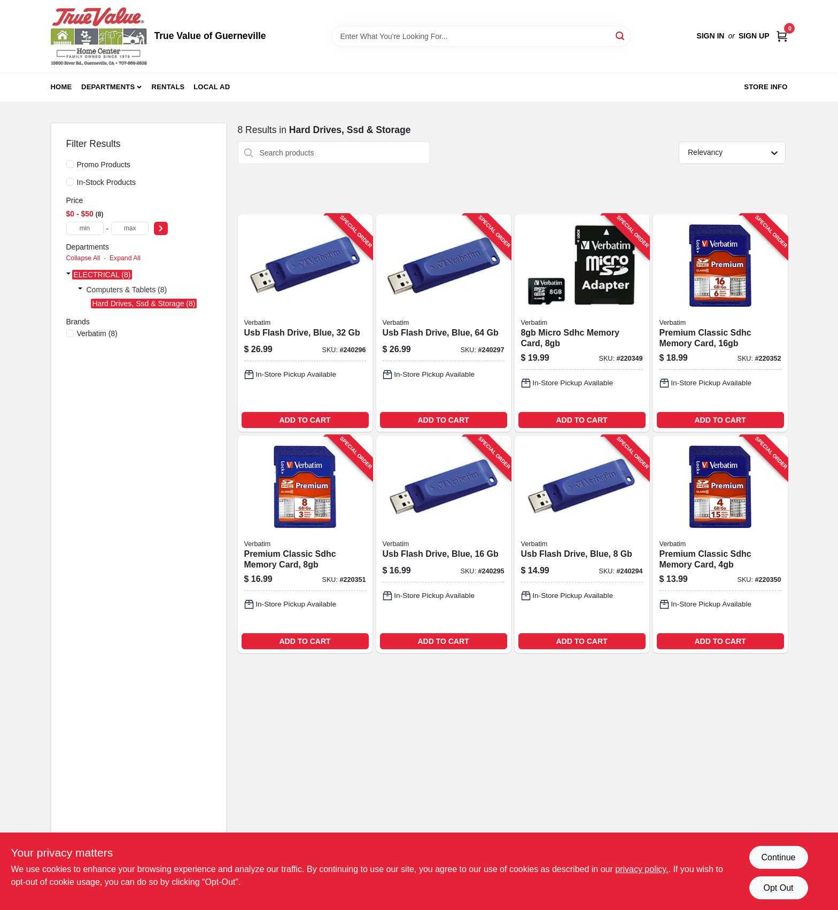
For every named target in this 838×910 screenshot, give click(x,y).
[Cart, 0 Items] (782, 36)
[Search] (621, 35)
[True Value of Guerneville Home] (99, 36)
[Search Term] (481, 36)
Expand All (125, 258)
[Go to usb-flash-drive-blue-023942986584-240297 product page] (443, 323)
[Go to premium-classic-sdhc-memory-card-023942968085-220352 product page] (720, 323)
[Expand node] (68, 275)
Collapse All (83, 258)
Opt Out (778, 887)
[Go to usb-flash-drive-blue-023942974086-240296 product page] (305, 323)
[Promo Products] (70, 164)
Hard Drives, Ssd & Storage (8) (144, 303)
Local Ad (211, 87)
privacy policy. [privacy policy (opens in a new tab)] (641, 869)
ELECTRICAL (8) (102, 274)
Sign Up (754, 36)
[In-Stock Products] (70, 181)
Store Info (765, 87)
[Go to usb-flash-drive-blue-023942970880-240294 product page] (582, 544)
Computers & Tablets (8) (127, 289)
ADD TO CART (304, 420)
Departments (108, 87)
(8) (97, 333)
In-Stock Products (106, 182)
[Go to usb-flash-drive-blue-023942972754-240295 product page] (443, 544)
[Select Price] (161, 228)
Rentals (168, 87)
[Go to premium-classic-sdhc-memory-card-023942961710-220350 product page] (720, 544)
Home (61, 87)
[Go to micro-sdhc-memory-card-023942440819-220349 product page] (582, 323)
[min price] (85, 228)
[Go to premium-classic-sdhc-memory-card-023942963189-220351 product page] (305, 544)
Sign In (710, 36)
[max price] (130, 228)
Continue (778, 857)
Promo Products (103, 164)
